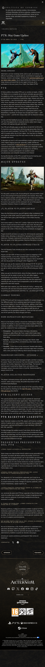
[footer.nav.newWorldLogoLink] (22, 583)
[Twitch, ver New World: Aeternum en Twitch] (13, 588)
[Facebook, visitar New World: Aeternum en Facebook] (22, 588)
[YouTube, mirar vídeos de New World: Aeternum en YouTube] (27, 588)
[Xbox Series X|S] (29, 623)
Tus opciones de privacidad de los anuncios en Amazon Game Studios (22, 637)
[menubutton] (43, 22)
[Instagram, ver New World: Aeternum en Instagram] (32, 588)
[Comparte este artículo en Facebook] (18, 542)
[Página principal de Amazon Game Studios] (22, 602)
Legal (22, 633)
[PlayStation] (13, 623)
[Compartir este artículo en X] (13, 542)
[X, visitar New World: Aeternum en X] (18, 589)
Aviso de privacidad (22, 634)
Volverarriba (22, 568)
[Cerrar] (42, 2)
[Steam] (22, 628)
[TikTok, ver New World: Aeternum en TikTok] (36, 588)
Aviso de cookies (22, 636)
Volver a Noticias (9, 29)
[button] (22, 56)
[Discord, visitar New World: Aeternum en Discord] (8, 589)
